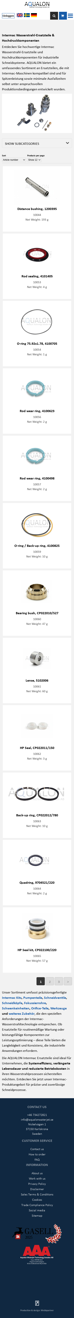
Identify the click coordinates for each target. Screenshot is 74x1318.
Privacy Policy (37, 1183)
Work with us (37, 1178)
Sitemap (37, 1215)
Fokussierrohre (35, 1002)
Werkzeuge (58, 1008)
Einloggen (8, 15)
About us (37, 1173)
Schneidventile (55, 997)
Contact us (37, 1149)
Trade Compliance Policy (37, 1205)
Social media (37, 1210)
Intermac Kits (12, 997)
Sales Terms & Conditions (37, 1194)
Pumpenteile (32, 997)
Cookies (37, 1199)
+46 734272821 (37, 1115)
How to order (37, 1154)
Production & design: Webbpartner (37, 1310)
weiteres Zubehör (22, 1013)
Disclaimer (37, 1189)
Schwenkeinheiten (15, 1008)
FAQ (37, 1159)
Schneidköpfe (12, 1002)
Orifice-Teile (40, 1008)
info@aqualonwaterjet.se (37, 1119)
